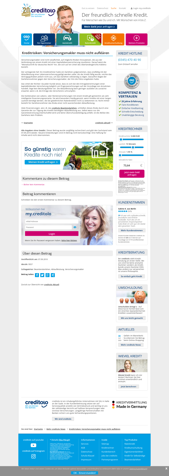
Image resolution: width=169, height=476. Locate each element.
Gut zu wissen (88, 8)
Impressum (86, 459)
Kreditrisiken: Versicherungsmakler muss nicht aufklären (94, 429)
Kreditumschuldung (113, 43)
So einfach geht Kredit (131, 276)
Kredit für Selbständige (135, 455)
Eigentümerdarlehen (134, 451)
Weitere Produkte (137, 43)
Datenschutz (102, 8)
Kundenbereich (108, 451)
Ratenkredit (90, 43)
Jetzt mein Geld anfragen (132, 173)
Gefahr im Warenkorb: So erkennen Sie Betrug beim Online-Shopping (134, 337)
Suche (113, 8)
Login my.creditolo (142, 8)
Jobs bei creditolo (109, 455)
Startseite (28, 123)
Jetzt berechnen (128, 386)
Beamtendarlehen (133, 459)
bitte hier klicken (69, 240)
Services (84, 443)
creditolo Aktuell (51, 284)
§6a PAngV (64, 439)
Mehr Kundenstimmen (132, 230)
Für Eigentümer (44, 43)
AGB (83, 447)
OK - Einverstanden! (84, 472)
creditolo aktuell (102, 123)
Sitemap (105, 443)
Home (26, 43)
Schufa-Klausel (87, 455)
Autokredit (67, 43)
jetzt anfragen (99, 26)
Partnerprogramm (110, 459)
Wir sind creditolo (63, 419)
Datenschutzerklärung (138, 469)
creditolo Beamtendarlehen (64, 108)
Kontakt (122, 8)
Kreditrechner (108, 447)
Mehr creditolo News (131, 344)
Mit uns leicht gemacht (132, 318)
